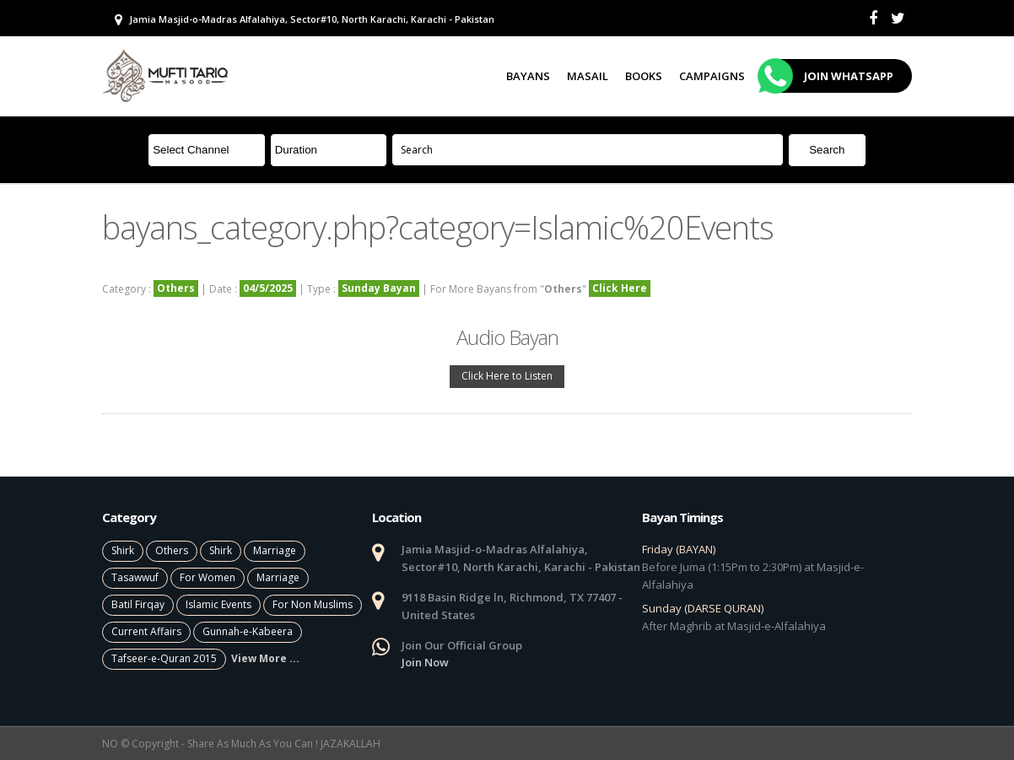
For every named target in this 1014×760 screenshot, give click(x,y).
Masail (587, 76)
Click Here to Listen (507, 376)
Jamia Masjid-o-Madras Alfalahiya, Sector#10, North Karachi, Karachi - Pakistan (304, 19)
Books (643, 76)
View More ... (265, 658)
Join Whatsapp (827, 76)
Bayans (528, 76)
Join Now (425, 662)
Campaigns (712, 76)
